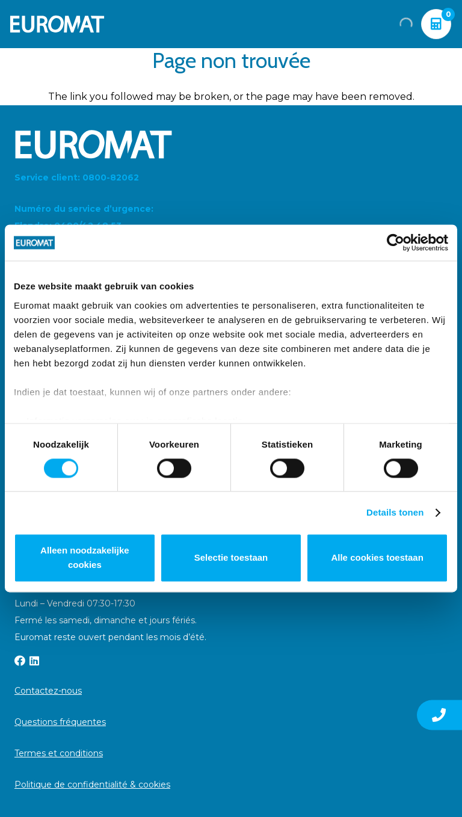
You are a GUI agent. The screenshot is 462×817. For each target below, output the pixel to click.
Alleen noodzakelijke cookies (84, 558)
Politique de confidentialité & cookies (92, 784)
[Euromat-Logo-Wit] (57, 24)
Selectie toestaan (231, 558)
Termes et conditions (58, 753)
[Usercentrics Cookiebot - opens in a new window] (395, 242)
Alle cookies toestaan (377, 558)
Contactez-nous (48, 690)
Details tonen (395, 512)
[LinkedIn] (34, 660)
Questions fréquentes (60, 722)
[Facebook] (19, 660)
